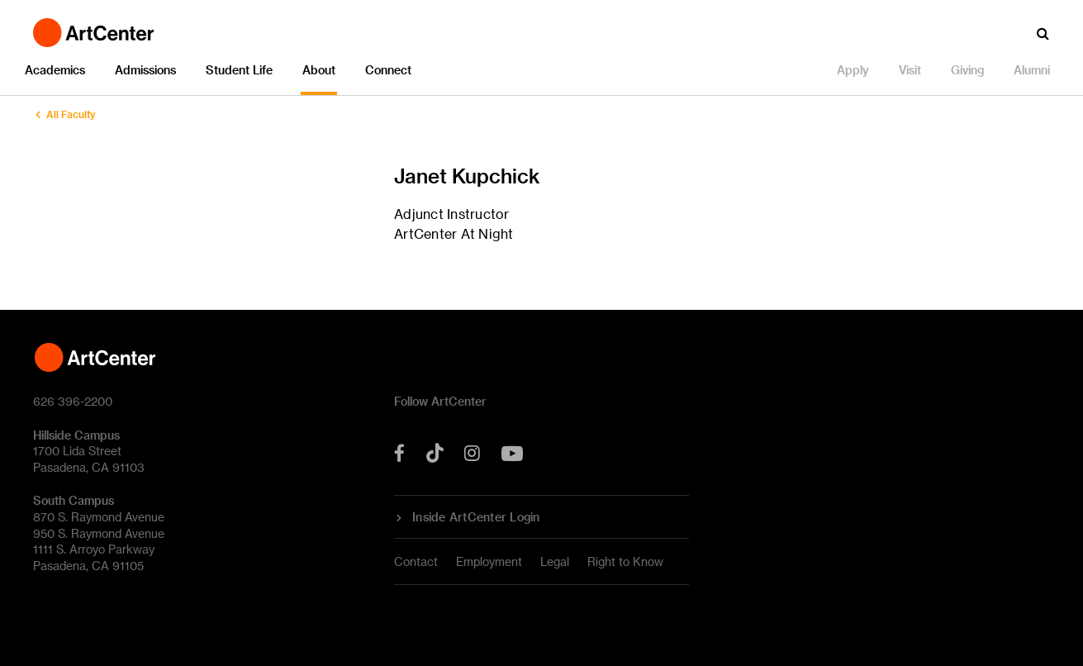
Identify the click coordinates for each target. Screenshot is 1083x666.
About (318, 70)
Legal (554, 561)
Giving (967, 70)
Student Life (239, 70)
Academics (55, 70)
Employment (489, 561)
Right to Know (625, 561)
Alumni (1032, 70)
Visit (910, 70)
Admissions (145, 70)
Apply (853, 70)
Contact (416, 561)
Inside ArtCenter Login (476, 517)
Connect (388, 70)
